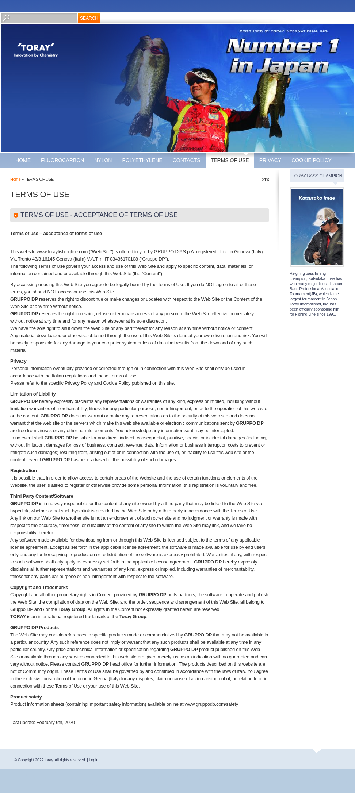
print (265, 179)
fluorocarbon (62, 160)
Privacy (270, 160)
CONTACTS (187, 160)
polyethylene (142, 160)
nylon (103, 160)
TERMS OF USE (230, 160)
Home (23, 160)
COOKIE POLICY (311, 160)
